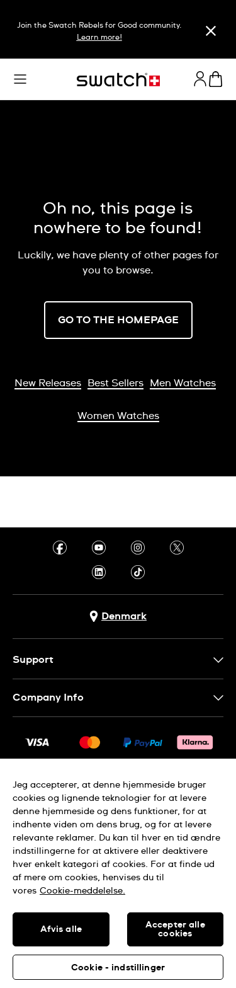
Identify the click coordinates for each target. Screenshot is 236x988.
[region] (118, 873)
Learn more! (99, 38)
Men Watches (183, 383)
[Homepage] (118, 79)
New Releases (47, 383)
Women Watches (118, 416)
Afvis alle (61, 929)
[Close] (210, 31)
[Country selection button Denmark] (118, 616)
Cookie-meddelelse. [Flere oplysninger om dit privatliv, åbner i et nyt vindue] (82, 891)
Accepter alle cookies (175, 929)
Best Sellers (115, 383)
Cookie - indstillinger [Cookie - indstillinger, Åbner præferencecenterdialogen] (118, 967)
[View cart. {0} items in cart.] (215, 79)
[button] (20, 79)
